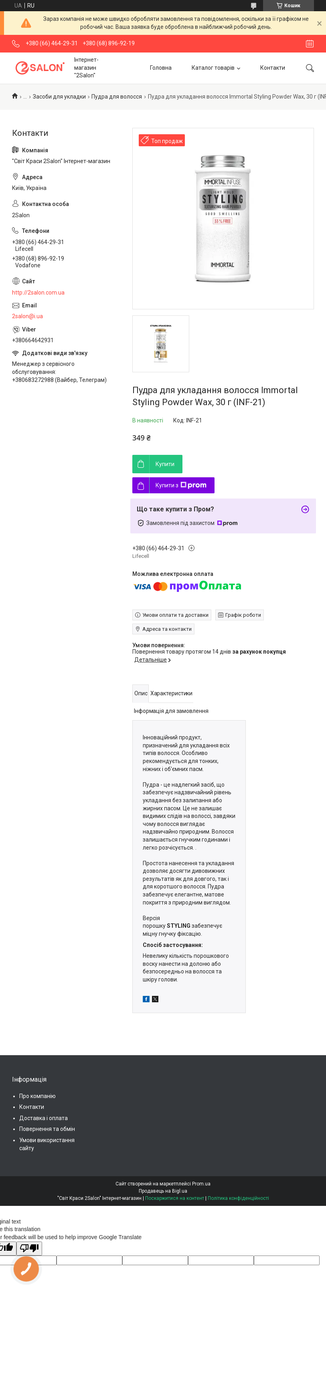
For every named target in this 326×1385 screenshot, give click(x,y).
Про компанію (37, 1096)
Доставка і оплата (43, 1118)
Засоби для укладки (59, 96)
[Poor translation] (29, 1249)
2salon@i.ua (27, 316)
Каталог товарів (213, 68)
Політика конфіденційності (238, 1198)
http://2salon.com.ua (38, 292)
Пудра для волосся (116, 96)
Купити (165, 464)
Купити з (181, 485)
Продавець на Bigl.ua (163, 1191)
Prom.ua (201, 1184)
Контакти (272, 68)
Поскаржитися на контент (174, 1198)
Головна (161, 68)
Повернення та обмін (47, 1129)
